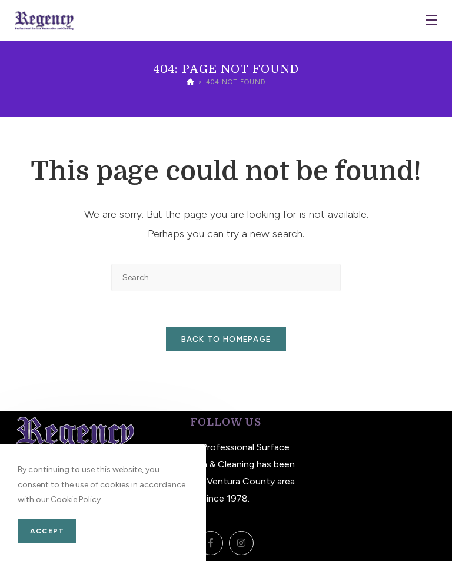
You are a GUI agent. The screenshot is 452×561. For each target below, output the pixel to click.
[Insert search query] (226, 277)
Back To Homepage (226, 339)
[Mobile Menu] (431, 20)
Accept (47, 531)
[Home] (190, 82)
